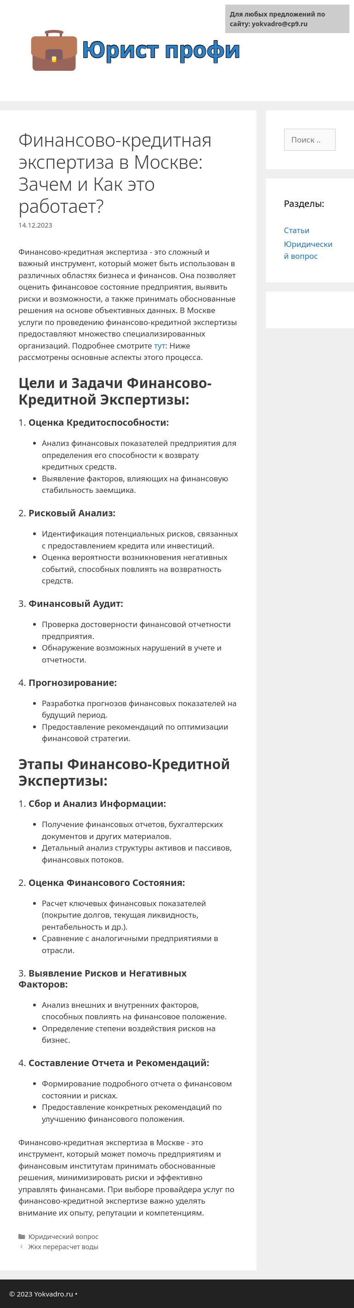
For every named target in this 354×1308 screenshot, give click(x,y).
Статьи (297, 230)
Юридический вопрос (64, 1236)
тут (159, 345)
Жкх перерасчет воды (63, 1246)
